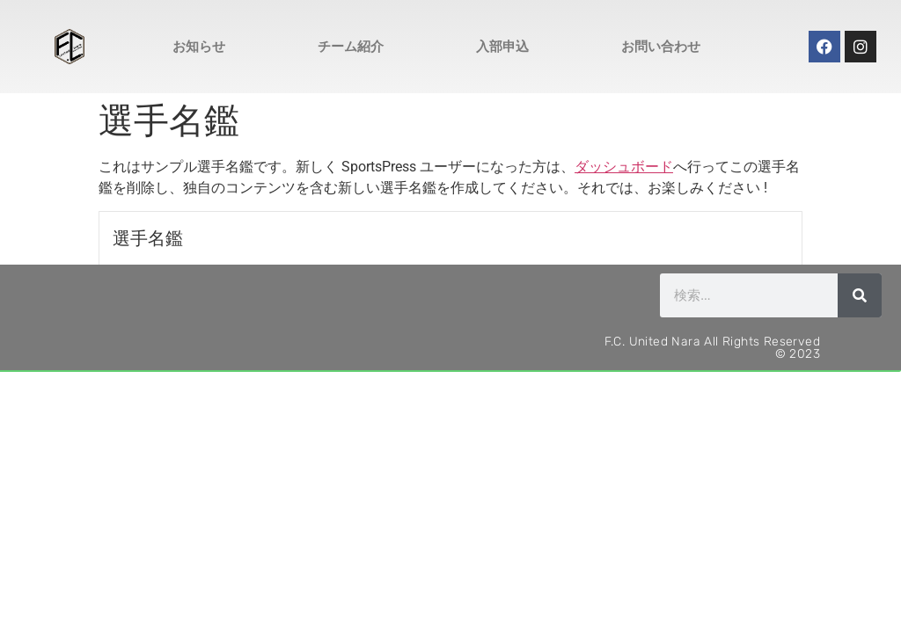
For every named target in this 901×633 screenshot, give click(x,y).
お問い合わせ (660, 47)
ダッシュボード (624, 166)
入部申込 (502, 47)
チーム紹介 (351, 47)
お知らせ (198, 47)
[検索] (860, 295)
